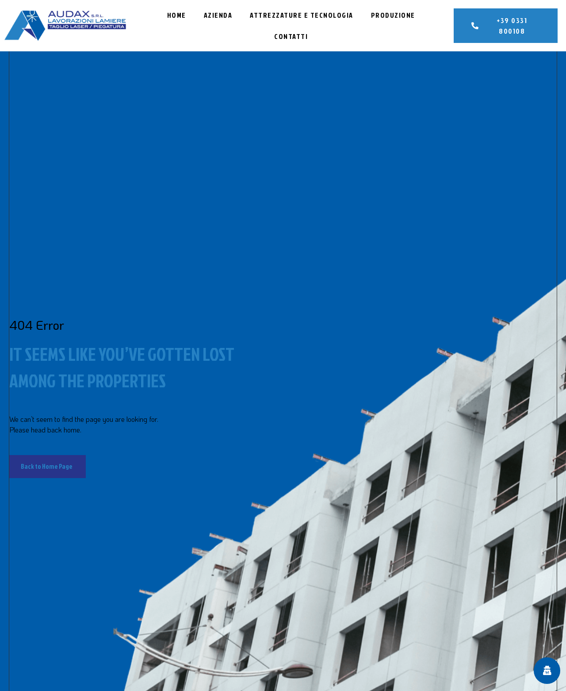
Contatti (291, 36)
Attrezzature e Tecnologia (301, 15)
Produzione (393, 15)
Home (176, 15)
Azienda (218, 15)
